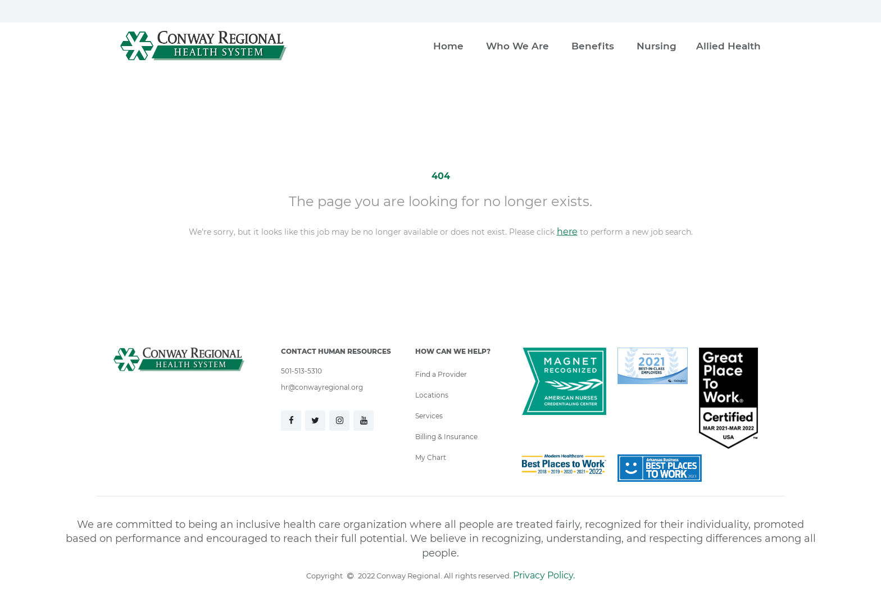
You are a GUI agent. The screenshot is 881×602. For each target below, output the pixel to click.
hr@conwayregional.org (322, 386)
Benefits (592, 45)
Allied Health (728, 45)
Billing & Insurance (446, 436)
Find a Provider (441, 374)
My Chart (430, 457)
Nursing (656, 45)
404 (441, 175)
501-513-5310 (301, 370)
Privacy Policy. (544, 575)
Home (448, 45)
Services (429, 415)
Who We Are (517, 45)
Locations (431, 394)
